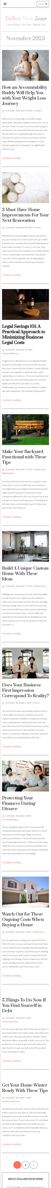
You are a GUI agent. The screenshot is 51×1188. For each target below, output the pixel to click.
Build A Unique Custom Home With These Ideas (25, 574)
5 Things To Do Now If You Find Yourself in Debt (24, 1005)
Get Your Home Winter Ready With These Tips (25, 1088)
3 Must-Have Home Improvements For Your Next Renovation (25, 215)
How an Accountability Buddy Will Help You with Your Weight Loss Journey (24, 95)
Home (38, 227)
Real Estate (40, 469)
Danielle (11, 110)
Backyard (10, 473)
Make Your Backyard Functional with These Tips (24, 457)
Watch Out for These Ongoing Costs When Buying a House (23, 919)
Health (38, 110)
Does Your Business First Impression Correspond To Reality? (25, 690)
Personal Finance (11, 353)
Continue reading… (12, 158)
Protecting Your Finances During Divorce (18, 803)
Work (37, 703)
